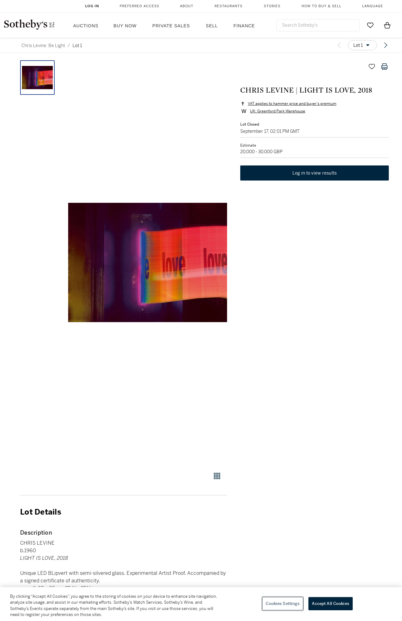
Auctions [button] (85, 25)
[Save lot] (372, 67)
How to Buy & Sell (321, 6)
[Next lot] (385, 45)
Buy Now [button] (125, 25)
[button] (147, 262)
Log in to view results (314, 174)
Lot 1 (77, 45)
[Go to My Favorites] (370, 25)
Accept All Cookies (330, 603)
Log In (92, 6)
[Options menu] (362, 45)
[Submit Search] (352, 25)
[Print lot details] (384, 67)
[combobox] (318, 25)
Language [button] (372, 6)
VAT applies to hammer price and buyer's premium (291, 104)
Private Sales (171, 25)
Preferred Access (139, 6)
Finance (244, 25)
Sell (212, 25)
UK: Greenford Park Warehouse (277, 111)
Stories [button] (272, 6)
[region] (201, 604)
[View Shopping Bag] (387, 25)
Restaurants (228, 6)
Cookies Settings (283, 603)
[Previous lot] (339, 45)
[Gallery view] (217, 476)
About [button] (186, 6)
